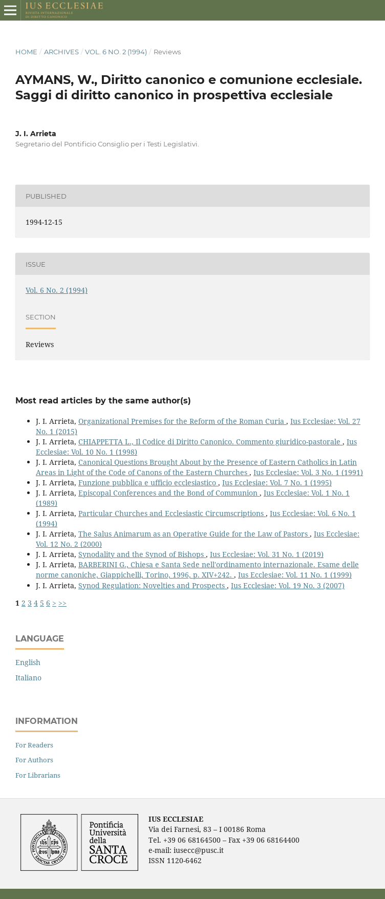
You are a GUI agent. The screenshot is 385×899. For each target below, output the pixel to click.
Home (26, 52)
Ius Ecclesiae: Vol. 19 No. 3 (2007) (288, 585)
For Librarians (37, 775)
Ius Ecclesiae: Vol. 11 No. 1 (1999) (295, 575)
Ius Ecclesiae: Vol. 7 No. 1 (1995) (277, 482)
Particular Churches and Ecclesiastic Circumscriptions (172, 513)
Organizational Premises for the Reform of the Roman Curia (182, 421)
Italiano (28, 677)
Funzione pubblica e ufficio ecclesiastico (148, 482)
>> (62, 603)
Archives (61, 52)
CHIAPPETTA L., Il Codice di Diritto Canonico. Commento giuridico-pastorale (210, 441)
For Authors (34, 759)
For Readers (34, 745)
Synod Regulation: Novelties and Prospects (152, 585)
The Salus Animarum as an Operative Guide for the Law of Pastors (194, 534)
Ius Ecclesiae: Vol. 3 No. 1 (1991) (308, 472)
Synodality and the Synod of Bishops (142, 554)
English (27, 662)
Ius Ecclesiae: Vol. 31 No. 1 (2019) (267, 554)
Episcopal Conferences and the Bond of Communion (169, 493)
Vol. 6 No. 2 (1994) (116, 52)
